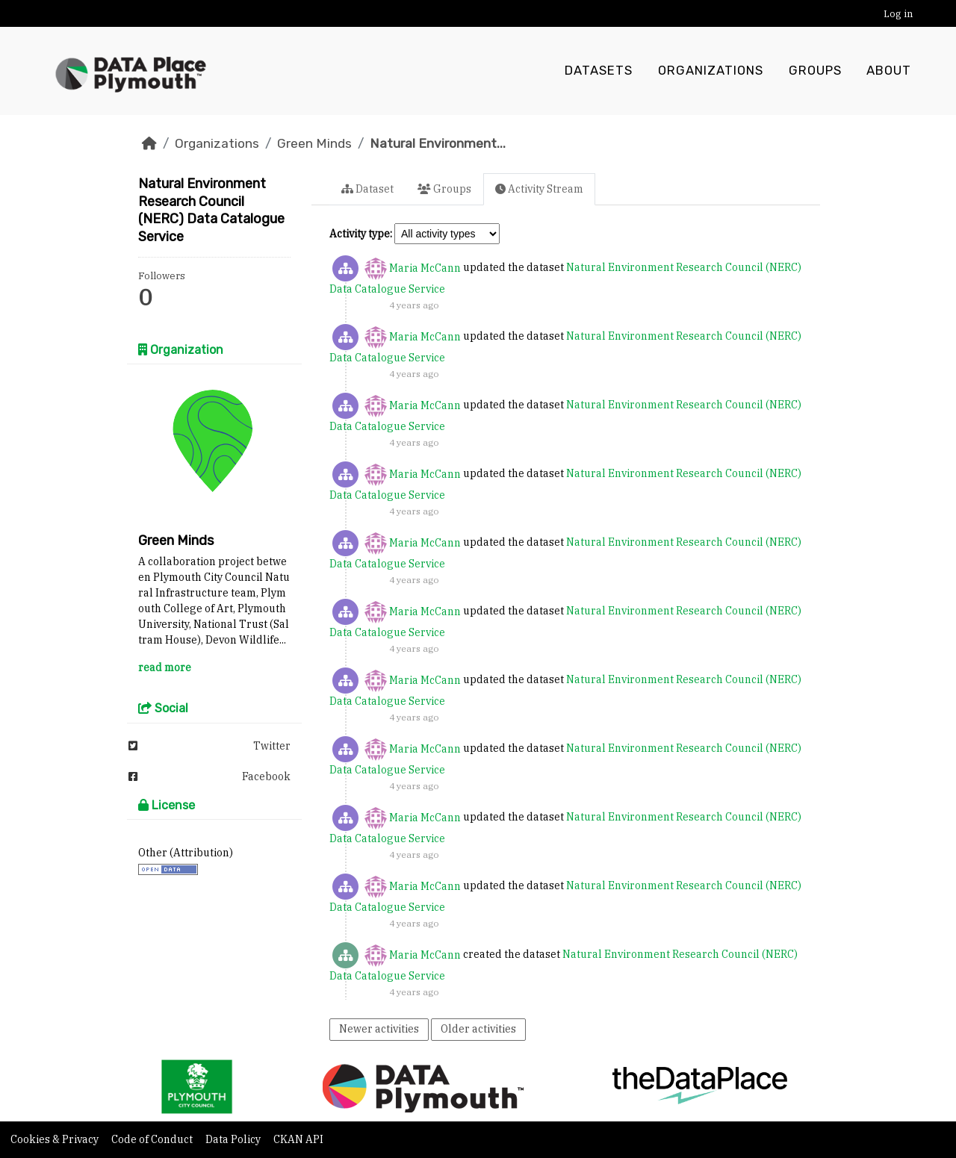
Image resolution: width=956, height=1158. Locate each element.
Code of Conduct (153, 1139)
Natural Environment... (438, 143)
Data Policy (234, 1139)
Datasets (599, 70)
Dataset (367, 189)
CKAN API (298, 1139)
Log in (898, 13)
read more (164, 667)
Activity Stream (539, 189)
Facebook (209, 776)
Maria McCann (425, 268)
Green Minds (314, 143)
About (888, 70)
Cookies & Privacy (55, 1139)
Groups (815, 70)
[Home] (149, 143)
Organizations (710, 70)
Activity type (359, 233)
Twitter (209, 746)
